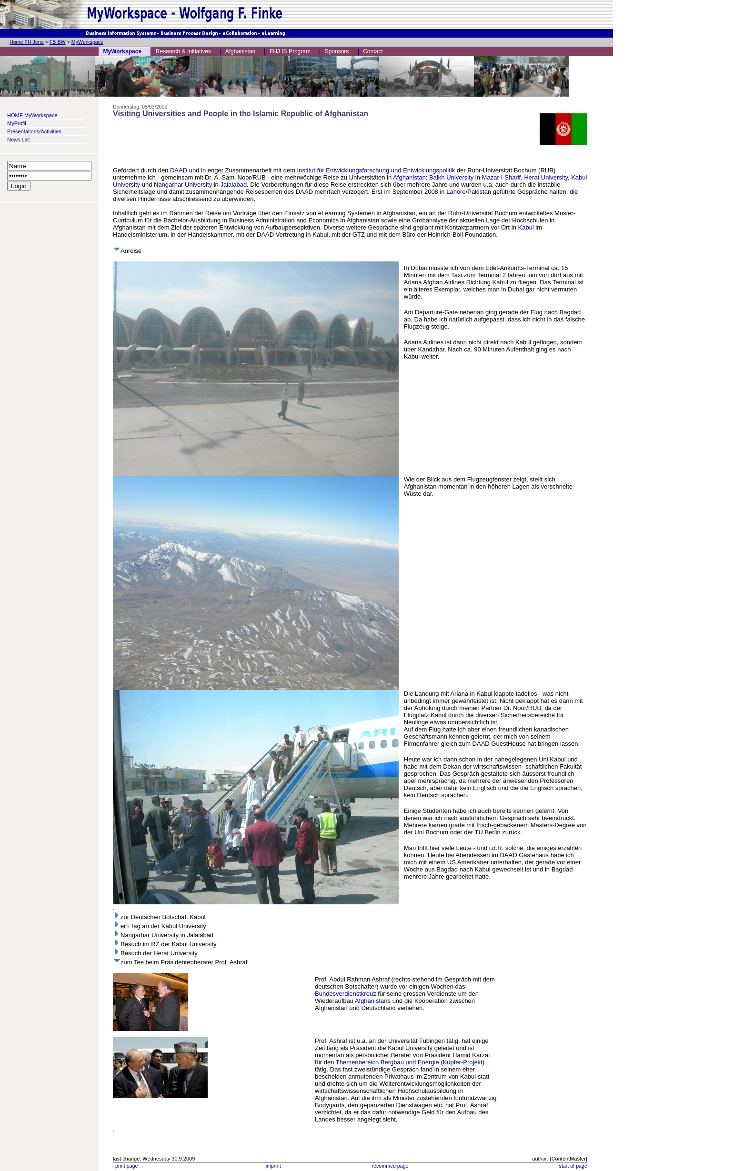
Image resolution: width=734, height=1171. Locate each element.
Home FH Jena (27, 42)
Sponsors (337, 51)
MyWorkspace (87, 42)
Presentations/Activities (34, 131)
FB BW (58, 42)
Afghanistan (240, 51)
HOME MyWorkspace (32, 115)
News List (18, 139)
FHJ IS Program (290, 51)
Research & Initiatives (183, 51)
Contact (372, 51)
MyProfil (16, 123)
